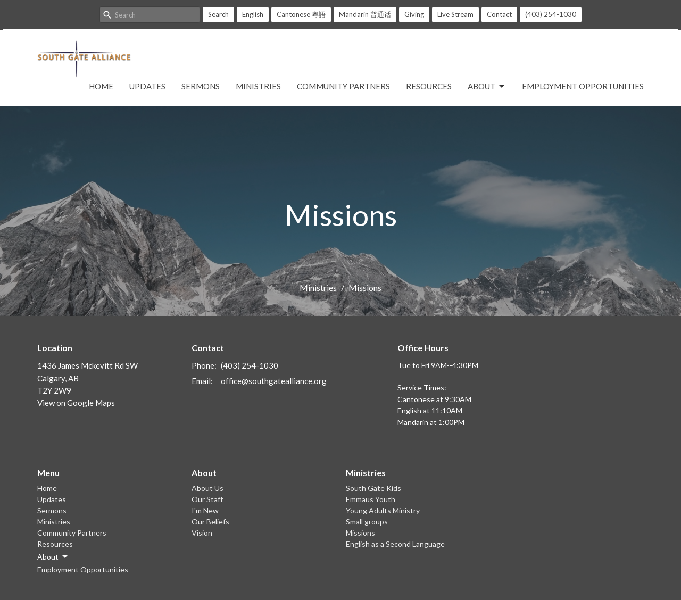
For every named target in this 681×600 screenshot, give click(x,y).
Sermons (200, 86)
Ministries (258, 86)
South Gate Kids (373, 488)
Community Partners (343, 86)
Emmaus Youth (370, 499)
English (252, 14)
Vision (202, 532)
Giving (414, 14)
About (487, 86)
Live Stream (455, 14)
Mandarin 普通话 (365, 14)
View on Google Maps (76, 402)
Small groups (367, 521)
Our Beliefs (210, 521)
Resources (429, 86)
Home (101, 86)
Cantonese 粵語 (301, 14)
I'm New (205, 510)
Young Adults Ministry (383, 510)
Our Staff (207, 499)
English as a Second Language (395, 543)
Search (218, 14)
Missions (360, 532)
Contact (499, 14)
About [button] (53, 557)
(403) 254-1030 (550, 14)
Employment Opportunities (583, 86)
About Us (207, 488)
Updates (147, 86)
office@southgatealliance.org (274, 381)
